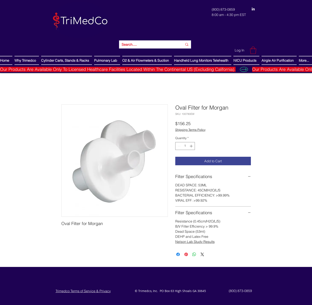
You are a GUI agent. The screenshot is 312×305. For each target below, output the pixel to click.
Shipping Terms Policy (190, 130)
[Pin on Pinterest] (186, 254)
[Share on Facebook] (178, 254)
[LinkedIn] (253, 9)
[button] (253, 50)
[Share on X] (202, 254)
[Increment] (191, 146)
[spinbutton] (185, 146)
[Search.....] (149, 44)
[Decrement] (178, 146)
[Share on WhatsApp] (194, 254)
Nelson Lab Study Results (195, 241)
